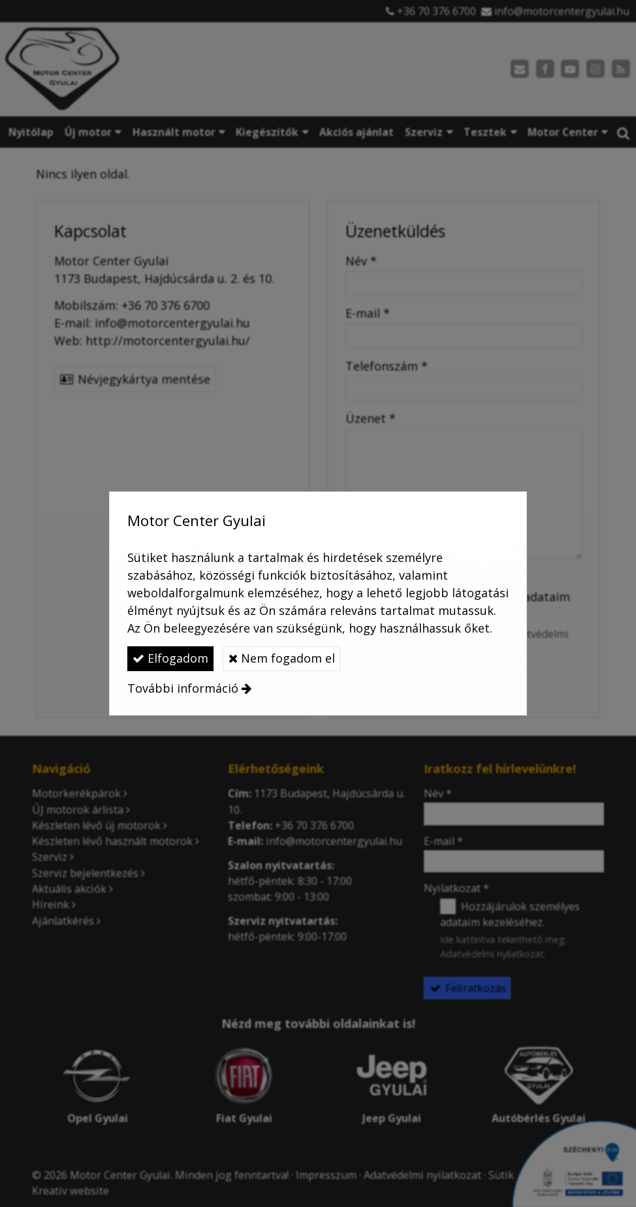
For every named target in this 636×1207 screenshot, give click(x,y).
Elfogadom (170, 658)
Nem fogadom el (282, 658)
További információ (182, 688)
